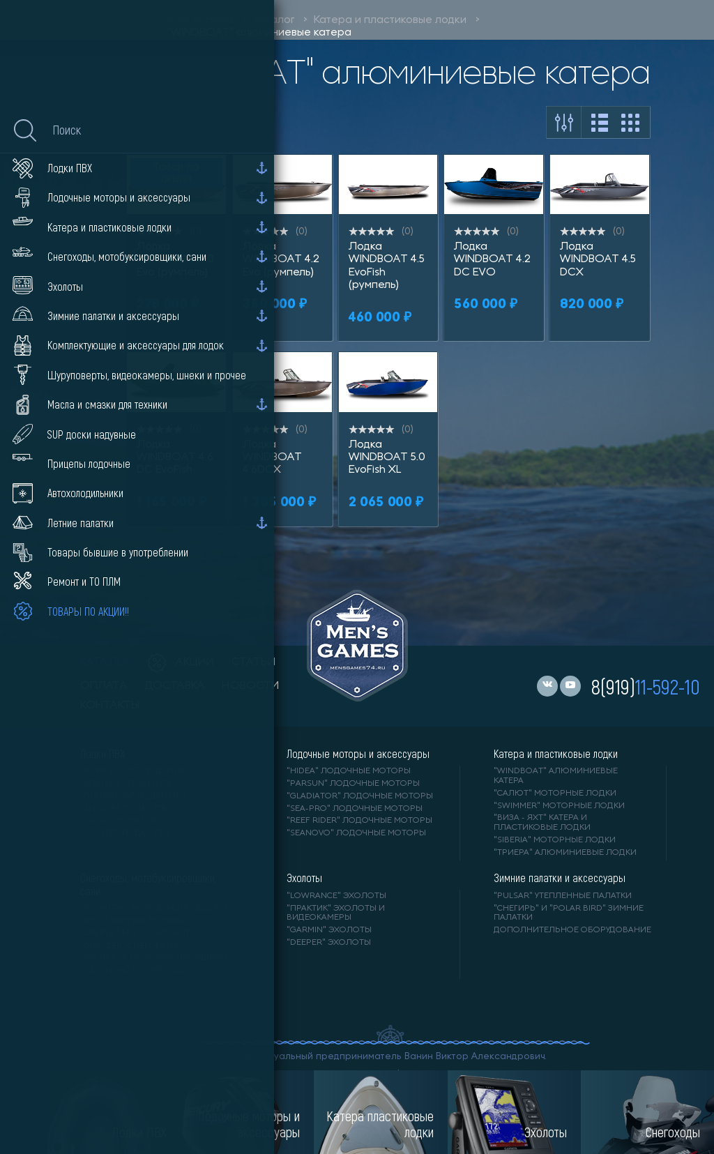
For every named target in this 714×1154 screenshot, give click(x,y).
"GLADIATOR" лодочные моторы (360, 796)
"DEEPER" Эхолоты (329, 942)
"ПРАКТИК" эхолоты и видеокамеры (336, 913)
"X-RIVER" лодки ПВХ (126, 833)
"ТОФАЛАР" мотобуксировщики (153, 908)
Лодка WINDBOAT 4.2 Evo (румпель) (281, 260)
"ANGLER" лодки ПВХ (126, 808)
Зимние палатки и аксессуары (559, 878)
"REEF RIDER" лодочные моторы (359, 820)
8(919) (645, 686)
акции (181, 662)
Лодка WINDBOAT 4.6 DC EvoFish (175, 458)
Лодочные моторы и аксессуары (358, 753)
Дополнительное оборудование (572, 930)
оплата (104, 686)
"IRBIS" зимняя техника (132, 921)
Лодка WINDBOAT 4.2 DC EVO (492, 260)
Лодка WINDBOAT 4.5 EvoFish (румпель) (387, 266)
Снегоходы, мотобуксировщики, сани (148, 884)
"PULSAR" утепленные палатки (563, 896)
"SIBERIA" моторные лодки (555, 840)
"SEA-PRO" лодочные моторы (355, 808)
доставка (174, 686)
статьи (253, 662)
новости (251, 686)
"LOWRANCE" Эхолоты (336, 896)
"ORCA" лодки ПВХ (121, 820)
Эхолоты (304, 878)
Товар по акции (176, 173)
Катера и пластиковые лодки (390, 20)
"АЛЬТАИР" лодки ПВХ (129, 783)
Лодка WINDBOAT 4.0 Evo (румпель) (175, 260)
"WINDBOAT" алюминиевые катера (259, 33)
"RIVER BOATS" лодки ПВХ (136, 771)
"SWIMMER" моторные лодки (559, 806)
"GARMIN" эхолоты (329, 930)
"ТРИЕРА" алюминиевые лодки (565, 852)
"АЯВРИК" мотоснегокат (135, 933)
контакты (109, 706)
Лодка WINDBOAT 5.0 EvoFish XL (387, 458)
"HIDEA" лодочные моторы (349, 771)
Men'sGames (200, 20)
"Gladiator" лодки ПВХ (133, 796)
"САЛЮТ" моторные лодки (555, 793)
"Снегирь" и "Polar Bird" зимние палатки (569, 913)
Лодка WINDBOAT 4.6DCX (272, 458)
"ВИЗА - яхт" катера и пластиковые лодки (542, 822)
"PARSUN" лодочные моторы (353, 783)
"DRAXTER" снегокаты (128, 946)
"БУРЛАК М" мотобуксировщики (153, 958)
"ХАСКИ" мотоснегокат (132, 970)
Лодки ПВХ (102, 753)
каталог (105, 662)
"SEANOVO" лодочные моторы (356, 833)
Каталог (273, 20)
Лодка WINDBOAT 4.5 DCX (598, 260)
